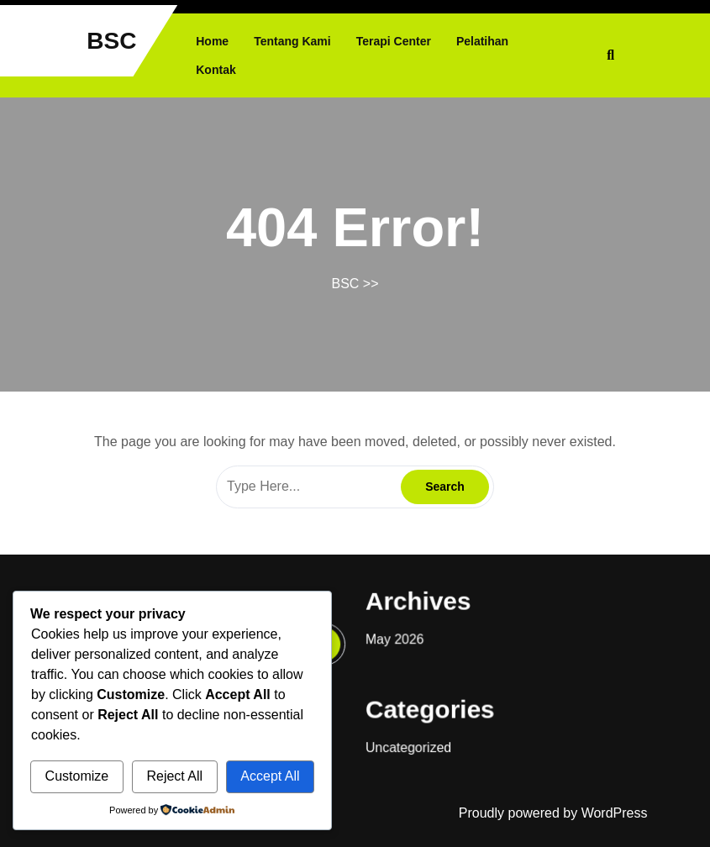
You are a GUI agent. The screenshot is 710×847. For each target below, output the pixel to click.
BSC (111, 41)
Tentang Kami (292, 41)
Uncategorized (405, 738)
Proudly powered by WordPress (553, 813)
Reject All (174, 776)
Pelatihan (482, 41)
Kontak (215, 69)
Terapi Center (393, 41)
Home (212, 41)
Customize (77, 776)
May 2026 (392, 636)
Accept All (269, 776)
